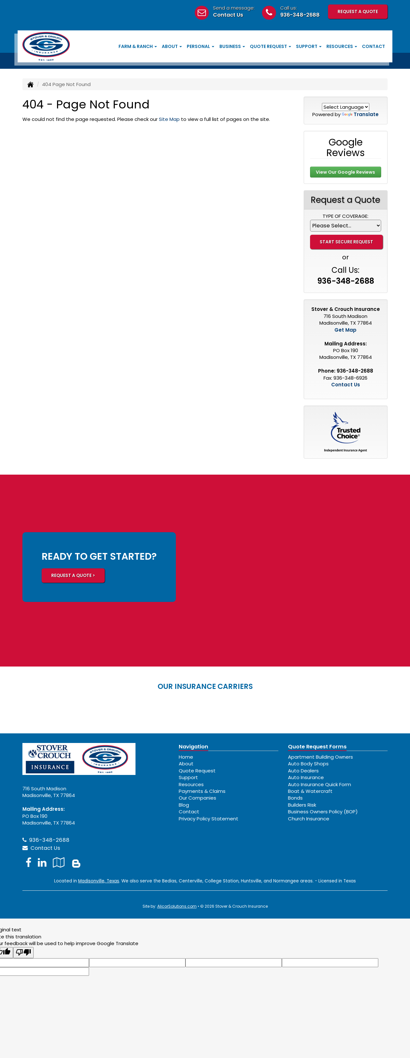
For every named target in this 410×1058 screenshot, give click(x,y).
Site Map (169, 119)
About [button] (172, 46)
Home (186, 757)
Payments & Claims (202, 791)
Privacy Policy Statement (208, 818)
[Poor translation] (23, 952)
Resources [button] (341, 46)
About (186, 763)
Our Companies (197, 797)
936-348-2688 (300, 15)
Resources (191, 784)
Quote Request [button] (270, 46)
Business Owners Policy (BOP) (323, 811)
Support (188, 777)
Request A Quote (358, 12)
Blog (184, 804)
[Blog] (76, 862)
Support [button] (309, 46)
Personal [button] (200, 46)
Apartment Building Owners (320, 757)
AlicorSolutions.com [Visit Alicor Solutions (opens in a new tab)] (177, 906)
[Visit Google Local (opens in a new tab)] (59, 862)
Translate (360, 114)
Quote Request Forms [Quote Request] (317, 746)
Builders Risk (302, 804)
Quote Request (197, 770)
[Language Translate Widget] (345, 107)
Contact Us (228, 15)
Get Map (345, 330)
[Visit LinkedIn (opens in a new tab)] (42, 862)
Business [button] (232, 46)
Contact (373, 46)
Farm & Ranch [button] (138, 46)
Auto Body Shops (308, 763)
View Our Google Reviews (345, 172)
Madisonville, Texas (98, 881)
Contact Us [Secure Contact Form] (345, 384)
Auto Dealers (303, 770)
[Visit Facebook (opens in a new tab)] (28, 862)
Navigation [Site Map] (193, 746)
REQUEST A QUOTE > (73, 575)
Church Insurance (308, 818)
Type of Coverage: (345, 216)
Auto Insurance (306, 777)
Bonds (295, 797)
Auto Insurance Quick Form (319, 784)
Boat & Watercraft (310, 791)
